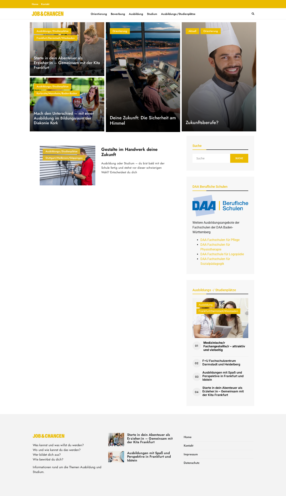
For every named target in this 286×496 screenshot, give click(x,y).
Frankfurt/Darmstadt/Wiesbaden (56, 38)
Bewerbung (118, 14)
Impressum (191, 454)
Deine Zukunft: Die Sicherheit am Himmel (143, 120)
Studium (152, 14)
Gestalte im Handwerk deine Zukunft (129, 152)
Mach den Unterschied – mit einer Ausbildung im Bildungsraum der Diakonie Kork (64, 118)
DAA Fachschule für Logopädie (222, 254)
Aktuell (192, 31)
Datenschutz (191, 463)
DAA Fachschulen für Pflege (220, 240)
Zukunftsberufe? (202, 122)
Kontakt (45, 4)
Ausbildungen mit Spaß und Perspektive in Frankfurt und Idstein (222, 376)
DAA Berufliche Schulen (209, 187)
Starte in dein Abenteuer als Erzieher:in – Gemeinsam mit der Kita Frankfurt (67, 62)
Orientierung (99, 14)
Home (35, 4)
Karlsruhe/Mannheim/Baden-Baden (57, 93)
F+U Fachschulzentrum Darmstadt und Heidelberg (221, 362)
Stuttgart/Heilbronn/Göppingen (64, 158)
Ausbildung (136, 14)
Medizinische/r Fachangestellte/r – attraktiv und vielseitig (224, 346)
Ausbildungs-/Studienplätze (178, 14)
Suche (239, 158)
